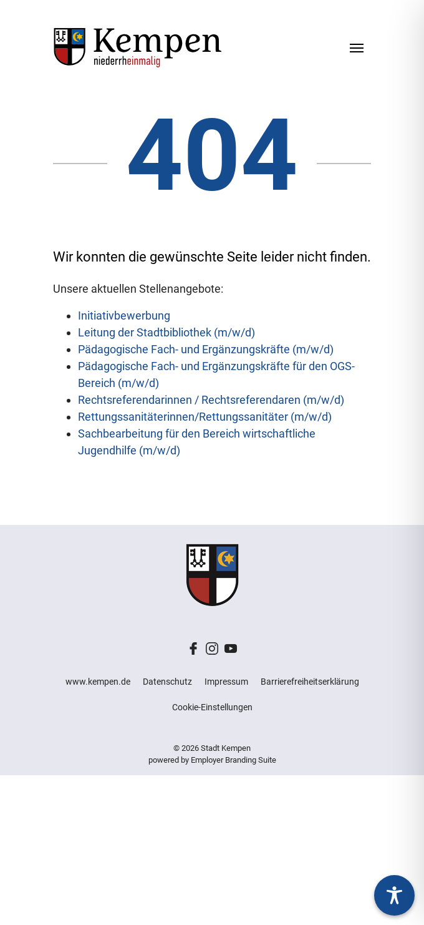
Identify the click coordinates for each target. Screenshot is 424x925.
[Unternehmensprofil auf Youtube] (230, 647)
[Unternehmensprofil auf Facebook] (193, 647)
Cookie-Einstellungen (212, 707)
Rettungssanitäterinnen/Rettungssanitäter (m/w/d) (205, 416)
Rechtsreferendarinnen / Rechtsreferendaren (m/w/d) (211, 399)
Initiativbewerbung (124, 315)
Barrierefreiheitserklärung (310, 682)
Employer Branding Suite (233, 760)
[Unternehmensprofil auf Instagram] (212, 647)
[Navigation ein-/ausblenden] (356, 47)
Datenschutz (167, 682)
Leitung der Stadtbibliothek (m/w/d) (166, 332)
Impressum (226, 682)
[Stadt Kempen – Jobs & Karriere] (137, 47)
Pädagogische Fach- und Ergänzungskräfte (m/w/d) (206, 349)
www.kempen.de (97, 682)
